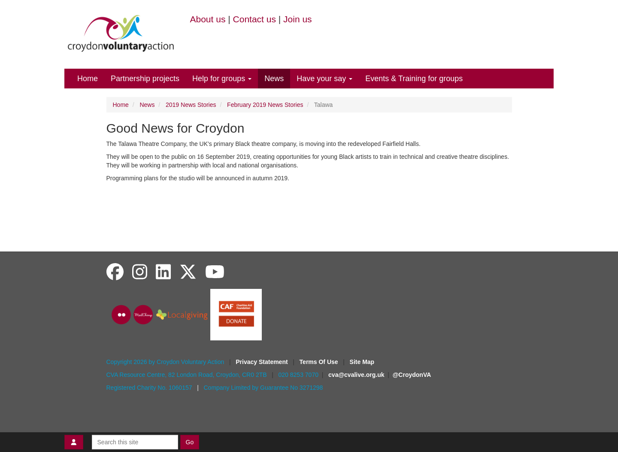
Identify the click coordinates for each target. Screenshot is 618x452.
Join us (297, 19)
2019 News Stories (191, 104)
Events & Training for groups (414, 78)
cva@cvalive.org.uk (356, 374)
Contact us (254, 19)
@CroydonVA (412, 374)
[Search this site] (135, 442)
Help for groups (221, 78)
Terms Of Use (320, 361)
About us (208, 19)
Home (87, 78)
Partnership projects (145, 78)
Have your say (324, 78)
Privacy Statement (262, 361)
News (274, 78)
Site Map (362, 361)
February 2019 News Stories (265, 104)
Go (190, 442)
